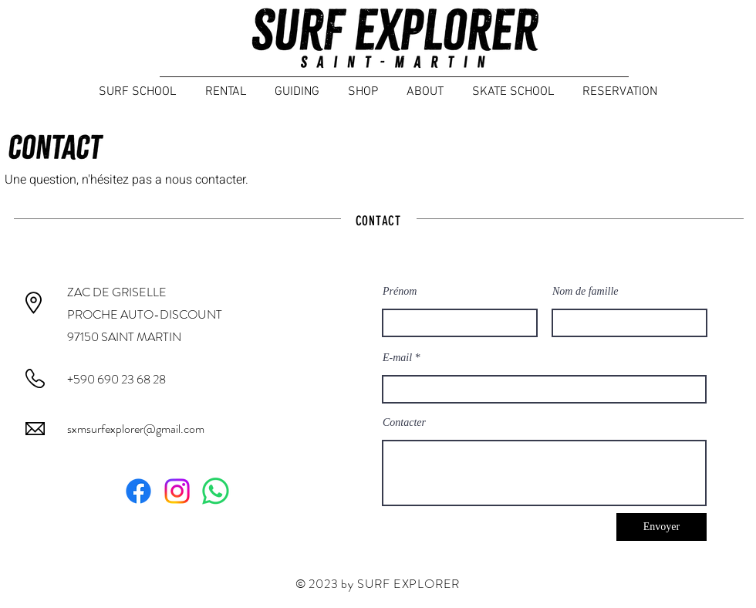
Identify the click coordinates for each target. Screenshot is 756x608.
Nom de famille (585, 291)
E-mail (397, 358)
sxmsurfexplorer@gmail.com (135, 428)
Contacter (404, 422)
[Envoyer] (661, 527)
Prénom (400, 291)
